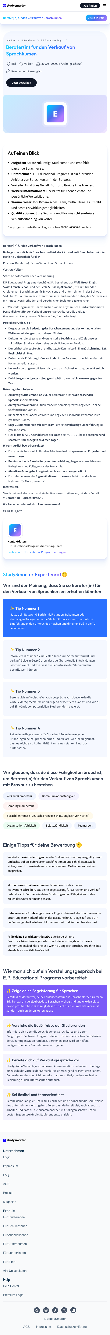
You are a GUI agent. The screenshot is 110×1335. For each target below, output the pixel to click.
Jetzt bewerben (96, 17)
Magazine (9, 1201)
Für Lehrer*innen (14, 1252)
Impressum (10, 1166)
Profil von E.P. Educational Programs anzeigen (37, 552)
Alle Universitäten (15, 1270)
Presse (7, 1192)
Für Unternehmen (15, 1243)
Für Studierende (14, 1217)
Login (6, 1157)
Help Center (11, 1286)
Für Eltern (9, 1261)
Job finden (90, 5)
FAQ (6, 1175)
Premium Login (13, 1295)
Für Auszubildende (15, 1235)
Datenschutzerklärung (72, 1326)
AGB (6, 1184)
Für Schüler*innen (15, 1226)
